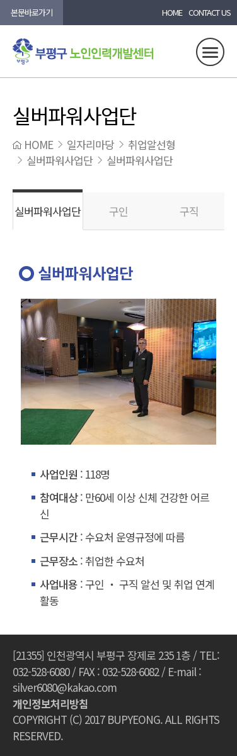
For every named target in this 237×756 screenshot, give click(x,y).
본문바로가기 (31, 12)
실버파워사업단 (47, 211)
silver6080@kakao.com (65, 687)
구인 (118, 211)
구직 (189, 211)
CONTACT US (209, 12)
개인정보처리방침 (50, 703)
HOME (172, 12)
